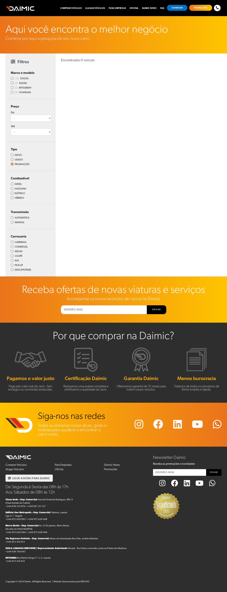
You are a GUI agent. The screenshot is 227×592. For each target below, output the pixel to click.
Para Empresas (117, 8)
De (12, 112)
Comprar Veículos (71, 8)
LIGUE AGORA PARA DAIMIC (29, 478)
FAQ (162, 8)
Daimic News (149, 8)
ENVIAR (156, 310)
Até (13, 126)
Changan (177, 8)
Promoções (201, 8)
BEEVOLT (85, 581)
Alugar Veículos (95, 8)
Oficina (134, 8)
